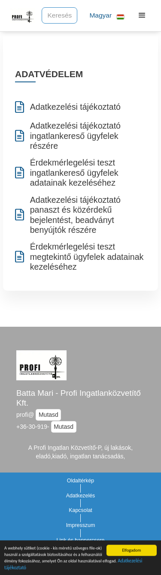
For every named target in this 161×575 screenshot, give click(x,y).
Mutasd (48, 414)
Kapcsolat (80, 510)
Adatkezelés (80, 496)
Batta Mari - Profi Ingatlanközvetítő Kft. (78, 397)
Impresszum (80, 525)
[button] (103, 15)
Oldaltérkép (80, 481)
